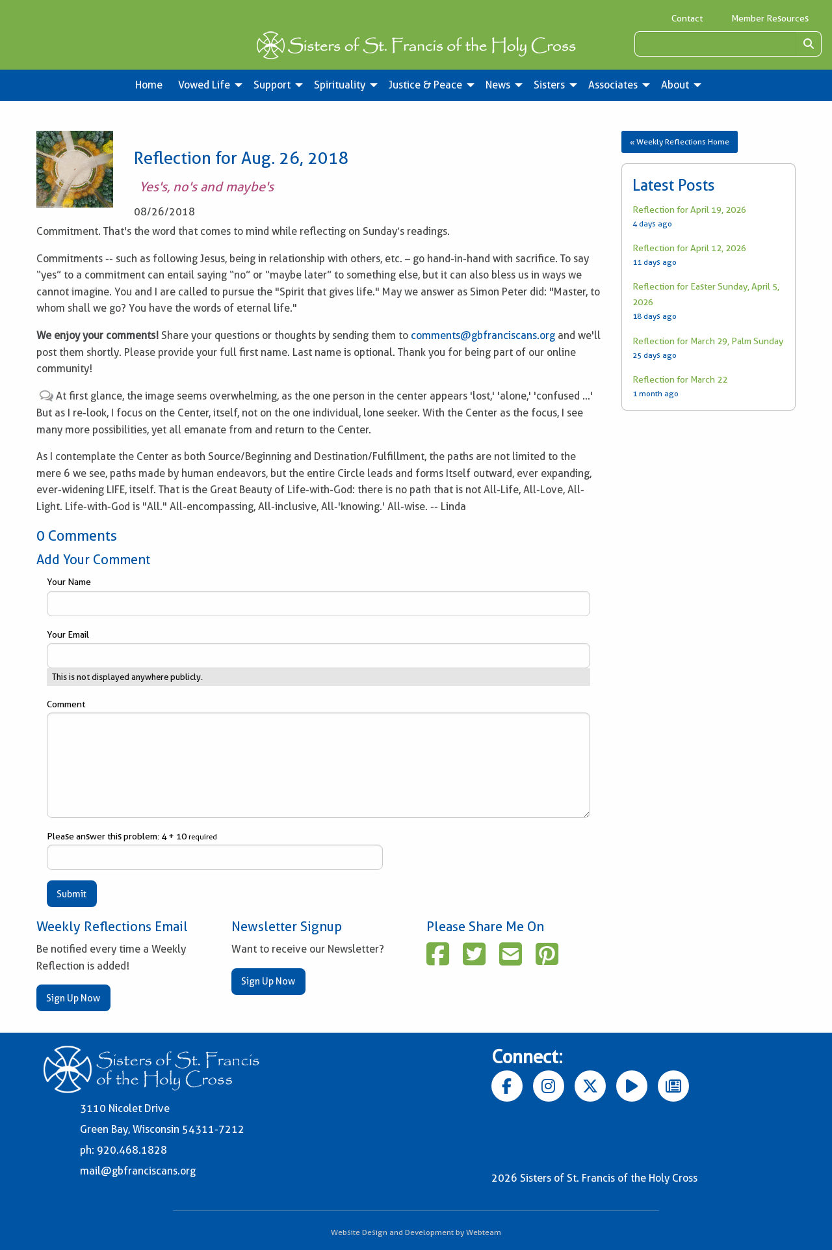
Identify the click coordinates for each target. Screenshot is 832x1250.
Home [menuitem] (148, 85)
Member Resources (770, 18)
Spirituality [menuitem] (339, 85)
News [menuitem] (498, 85)
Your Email (318, 648)
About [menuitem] (675, 85)
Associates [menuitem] (613, 85)
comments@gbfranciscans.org (483, 335)
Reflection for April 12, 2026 (689, 248)
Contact (687, 18)
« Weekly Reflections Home (679, 141)
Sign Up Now (73, 998)
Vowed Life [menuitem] (204, 85)
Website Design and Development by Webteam (416, 1232)
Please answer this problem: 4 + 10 (215, 850)
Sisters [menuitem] (549, 85)
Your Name (318, 596)
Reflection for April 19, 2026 (689, 209)
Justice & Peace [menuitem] (425, 85)
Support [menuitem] (272, 85)
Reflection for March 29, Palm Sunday (707, 341)
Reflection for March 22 (679, 379)
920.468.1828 (132, 1150)
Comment (318, 758)
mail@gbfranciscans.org (138, 1171)
